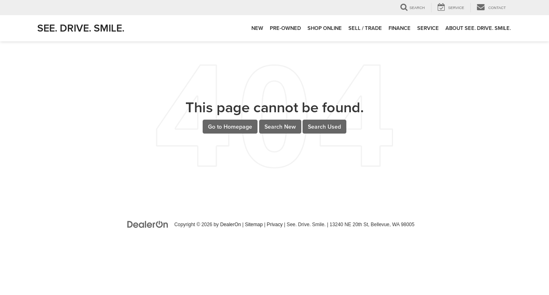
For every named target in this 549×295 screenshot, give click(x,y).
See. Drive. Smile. (80, 27)
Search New (280, 127)
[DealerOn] (148, 224)
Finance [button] (400, 28)
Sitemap (254, 224)
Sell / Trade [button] (365, 28)
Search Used (324, 127)
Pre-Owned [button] (285, 28)
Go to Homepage (230, 127)
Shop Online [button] (324, 28)
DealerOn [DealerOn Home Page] (230, 224)
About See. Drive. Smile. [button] (478, 28)
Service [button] (428, 28)
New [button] (257, 28)
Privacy (275, 224)
